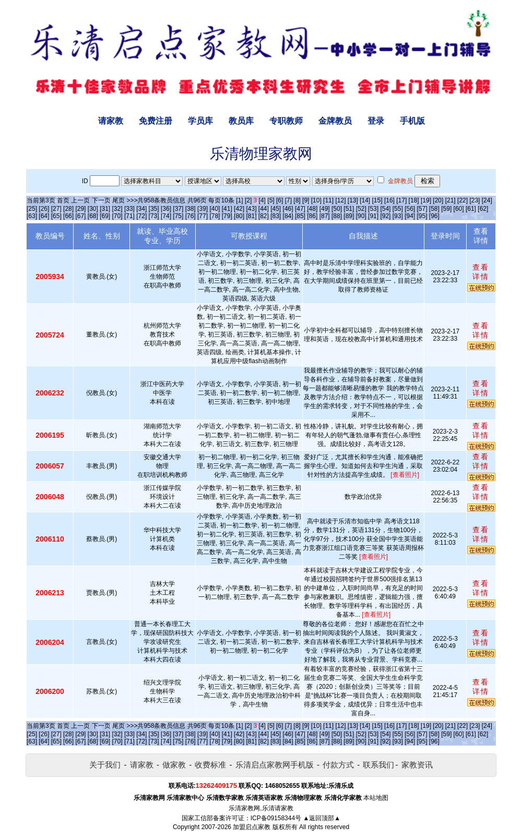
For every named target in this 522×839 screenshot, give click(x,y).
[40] (214, 208)
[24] (487, 200)
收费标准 (210, 764)
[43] (251, 208)
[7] (288, 200)
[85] (300, 216)
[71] (129, 216)
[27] (56, 208)
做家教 (174, 764)
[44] (263, 208)
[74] (166, 216)
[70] (117, 216)
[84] (288, 216)
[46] (288, 208)
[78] (214, 216)
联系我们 (378, 764)
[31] (105, 208)
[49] (324, 208)
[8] (296, 200)
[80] (239, 216)
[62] (483, 208)
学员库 (200, 120)
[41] (227, 208)
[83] (275, 216)
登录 (375, 120)
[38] (190, 208)
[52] (361, 208)
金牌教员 (335, 120)
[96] (434, 216)
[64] (44, 216)
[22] (462, 200)
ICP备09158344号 (276, 818)
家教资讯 (417, 764)
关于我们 (105, 764)
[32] (117, 208)
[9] (305, 200)
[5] (270, 200)
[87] (324, 216)
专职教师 (286, 120)
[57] (422, 208)
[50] (336, 208)
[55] (398, 208)
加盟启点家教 (251, 827)
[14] (365, 200)
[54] (385, 208)
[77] (202, 216)
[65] (56, 216)
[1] (239, 200)
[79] (227, 216)
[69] (105, 216)
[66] (68, 216)
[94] (410, 216)
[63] (32, 216)
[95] (422, 216)
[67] (80, 216)
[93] (398, 216)
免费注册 (155, 120)
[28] (68, 208)
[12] (340, 200)
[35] (154, 208)
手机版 (412, 120)
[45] (275, 208)
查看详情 (480, 272)
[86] (312, 216)
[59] (446, 208)
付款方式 (338, 764)
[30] (93, 208)
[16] (389, 200)
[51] (348, 208)
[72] (141, 216)
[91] (373, 216)
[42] (239, 208)
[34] (141, 208)
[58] (434, 208)
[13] (353, 200)
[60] (459, 208)
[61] (471, 208)
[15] (377, 200)
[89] (348, 216)
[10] (316, 200)
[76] (190, 216)
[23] (474, 200)
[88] (336, 216)
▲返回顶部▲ (321, 818)
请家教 (110, 120)
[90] (361, 216)
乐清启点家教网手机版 (274, 764)
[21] (450, 200)
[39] (202, 208)
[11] (328, 200)
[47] (300, 208)
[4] (262, 200)
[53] (373, 208)
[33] (129, 208)
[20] (438, 200)
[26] (44, 208)
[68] (93, 216)
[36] (166, 208)
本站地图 (375, 797)
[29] (80, 208)
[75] (178, 216)
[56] (410, 208)
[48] (312, 208)
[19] (426, 200)
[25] (32, 208)
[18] (414, 200)
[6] (279, 200)
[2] (248, 200)
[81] (251, 216)
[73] (154, 216)
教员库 (241, 120)
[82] (263, 216)
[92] (385, 216)
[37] (178, 208)
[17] (401, 200)
